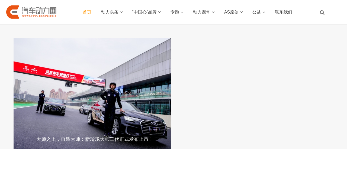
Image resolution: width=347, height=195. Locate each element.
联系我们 (283, 12)
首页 (87, 12)
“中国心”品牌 (146, 12)
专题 (177, 12)
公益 (258, 12)
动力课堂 (203, 12)
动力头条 (112, 12)
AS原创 (233, 12)
